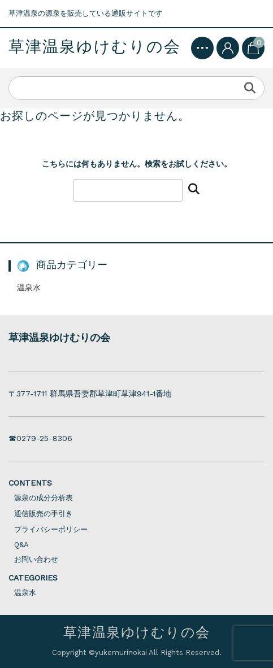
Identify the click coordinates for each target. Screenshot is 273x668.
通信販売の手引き (43, 513)
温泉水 (29, 287)
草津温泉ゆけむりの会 (94, 47)
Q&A (21, 544)
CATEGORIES (33, 577)
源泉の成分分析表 (43, 498)
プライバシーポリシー (51, 529)
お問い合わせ (36, 559)
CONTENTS (30, 482)
